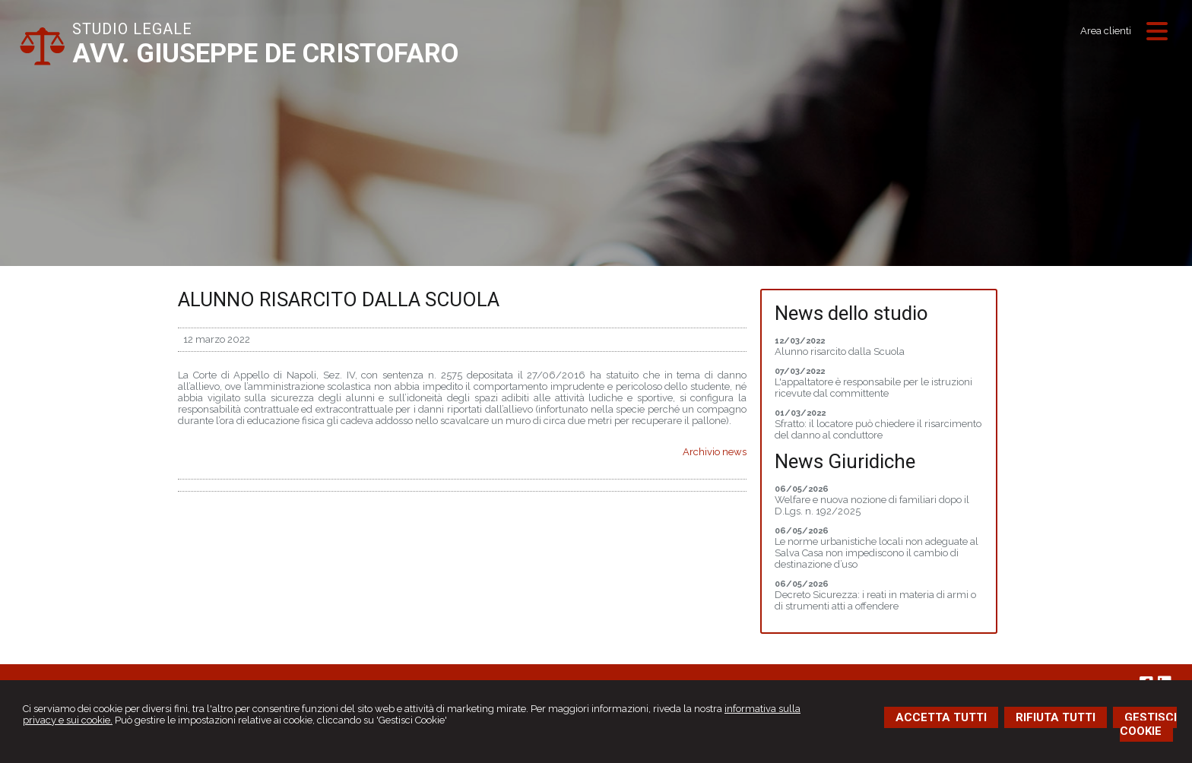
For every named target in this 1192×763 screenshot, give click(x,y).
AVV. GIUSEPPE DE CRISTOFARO (265, 53)
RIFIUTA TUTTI (1055, 717)
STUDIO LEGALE (132, 29)
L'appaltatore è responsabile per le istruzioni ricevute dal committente (873, 387)
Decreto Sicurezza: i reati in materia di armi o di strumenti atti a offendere (875, 600)
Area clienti (1105, 30)
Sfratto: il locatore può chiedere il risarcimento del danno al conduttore (878, 429)
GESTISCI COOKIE (1148, 724)
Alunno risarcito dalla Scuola (840, 351)
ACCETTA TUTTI (941, 717)
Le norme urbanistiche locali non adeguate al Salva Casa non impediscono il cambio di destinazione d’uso (876, 553)
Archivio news (715, 451)
